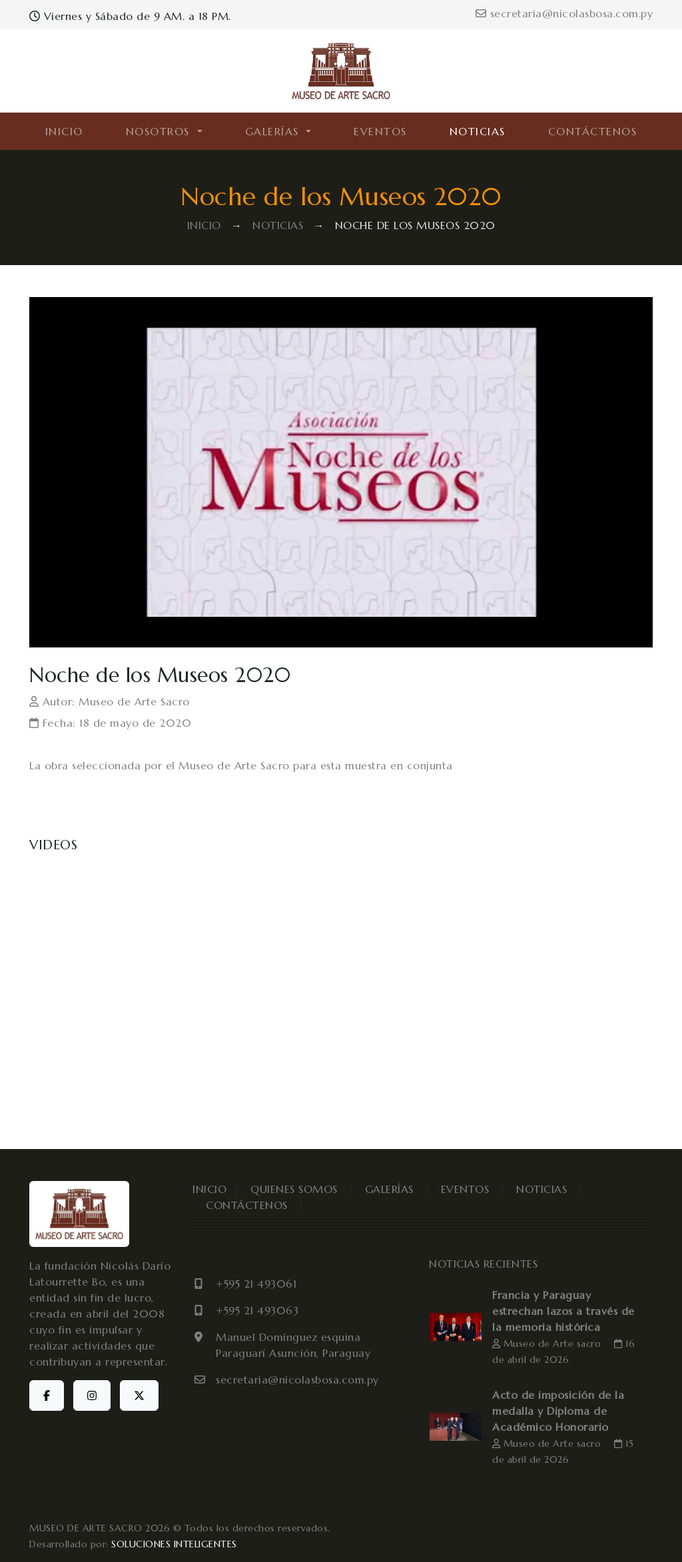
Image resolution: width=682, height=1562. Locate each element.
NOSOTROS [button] (160, 131)
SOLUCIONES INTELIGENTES (174, 1544)
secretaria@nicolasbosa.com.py (564, 13)
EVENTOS (380, 131)
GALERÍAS (389, 1189)
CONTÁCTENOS (592, 131)
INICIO (64, 131)
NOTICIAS (478, 131)
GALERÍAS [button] (274, 131)
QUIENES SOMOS (294, 1189)
